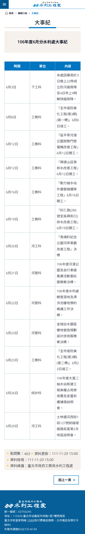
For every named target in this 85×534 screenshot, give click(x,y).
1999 (30, 520)
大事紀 (36, 13)
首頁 (11, 13)
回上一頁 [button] (64, 480)
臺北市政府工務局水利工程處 (47, 4)
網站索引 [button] (4, 4)
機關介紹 (23, 13)
